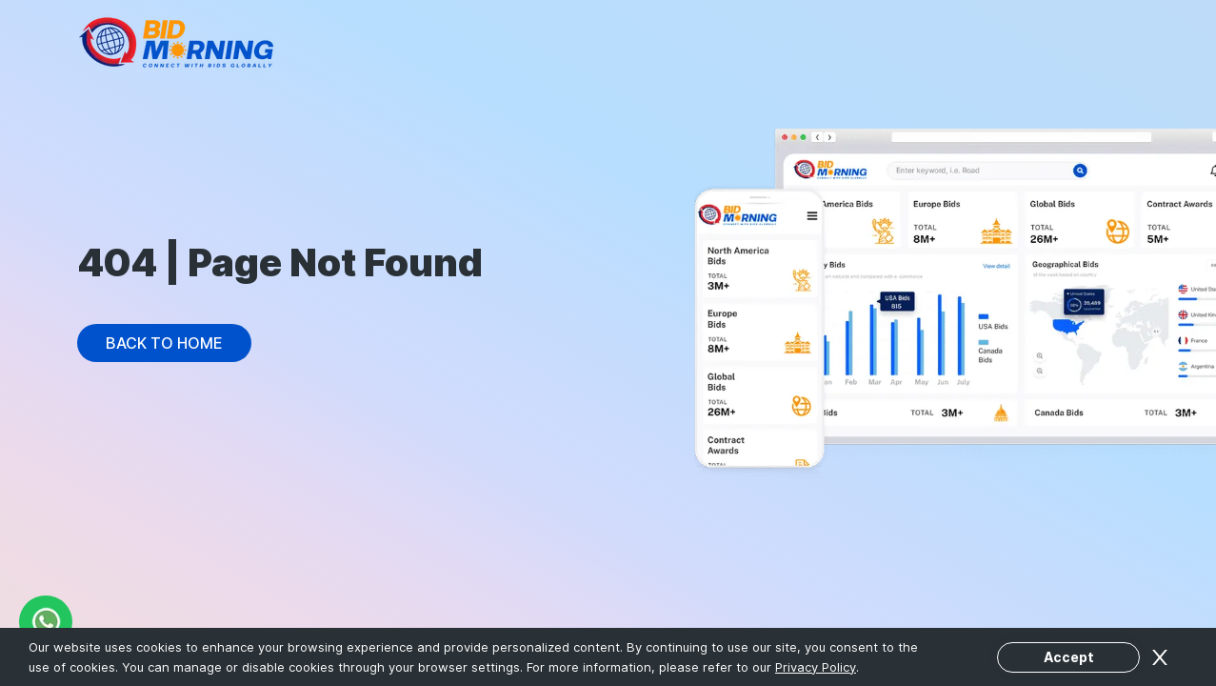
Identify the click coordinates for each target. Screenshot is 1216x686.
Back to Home (164, 343)
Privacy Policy (815, 667)
